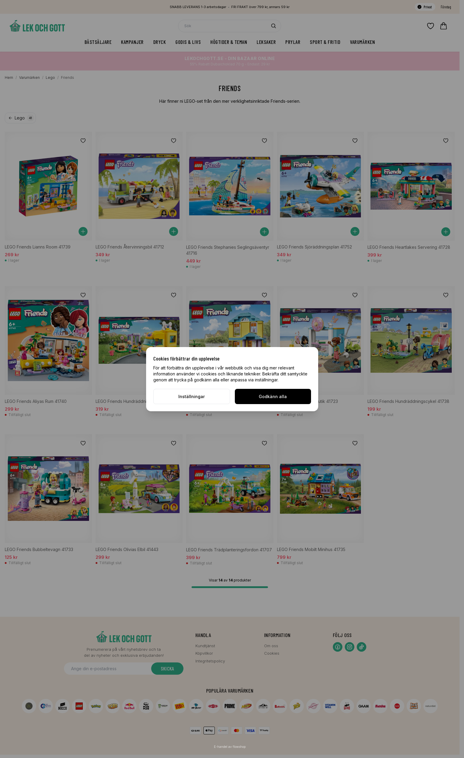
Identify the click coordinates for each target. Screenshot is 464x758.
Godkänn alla (273, 396)
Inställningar (191, 396)
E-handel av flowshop (230, 746)
